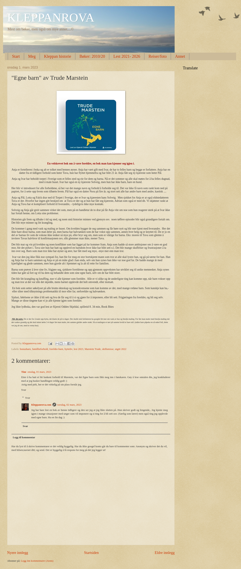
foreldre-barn (56, 349)
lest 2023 (78, 349)
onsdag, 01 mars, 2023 (39, 371)
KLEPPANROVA (50, 17)
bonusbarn (25, 349)
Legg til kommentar (24, 437)
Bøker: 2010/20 (92, 56)
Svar (23, 389)
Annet (180, 56)
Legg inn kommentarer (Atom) (37, 560)
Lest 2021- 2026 (126, 56)
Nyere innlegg (17, 553)
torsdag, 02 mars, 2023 (69, 404)
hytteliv (69, 349)
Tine (23, 371)
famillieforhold (40, 349)
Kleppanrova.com (41, 404)
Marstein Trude (93, 349)
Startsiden (91, 553)
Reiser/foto (157, 56)
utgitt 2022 (120, 349)
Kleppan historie (57, 56)
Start (16, 56)
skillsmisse (108, 349)
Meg (32, 56)
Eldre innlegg (165, 553)
